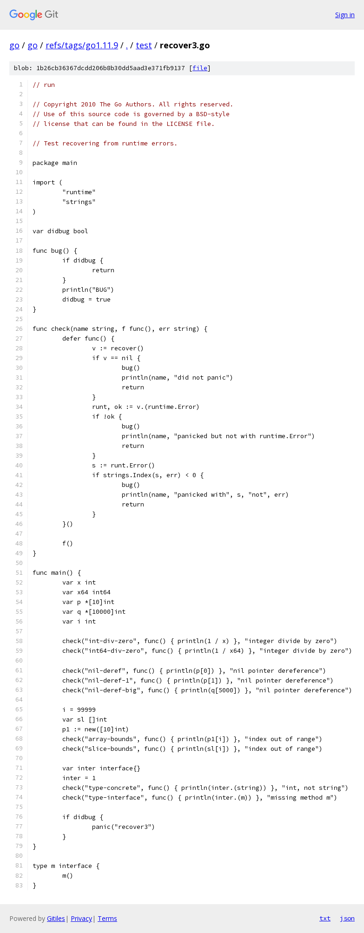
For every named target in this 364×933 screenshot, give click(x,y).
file (199, 68)
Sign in (345, 14)
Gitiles (56, 918)
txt (325, 918)
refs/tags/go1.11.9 (82, 45)
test (144, 45)
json (347, 918)
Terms (107, 918)
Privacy (81, 918)
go (14, 45)
